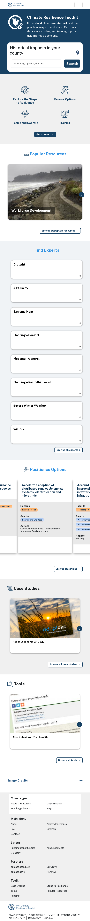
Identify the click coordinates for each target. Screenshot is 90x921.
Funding (15, 895)
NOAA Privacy (16, 914)
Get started (43, 134)
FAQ (13, 829)
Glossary (16, 853)
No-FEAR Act (16, 918)
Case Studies (18, 886)
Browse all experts (67, 450)
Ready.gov (33, 918)
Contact (15, 834)
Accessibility (36, 914)
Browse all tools (67, 760)
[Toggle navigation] (78, 5)
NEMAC (50, 872)
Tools (14, 890)
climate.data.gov (20, 867)
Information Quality (68, 914)
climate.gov (17, 872)
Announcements (55, 848)
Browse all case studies (63, 664)
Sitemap (51, 829)
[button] (81, 194)
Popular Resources (56, 890)
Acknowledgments (56, 824)
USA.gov (51, 867)
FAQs (49, 808)
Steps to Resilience (57, 886)
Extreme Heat (29, 510)
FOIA (50, 914)
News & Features (20, 803)
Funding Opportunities (23, 848)
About (14, 824)
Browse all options (66, 569)
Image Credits (18, 780)
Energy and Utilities (32, 520)
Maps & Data (53, 803)
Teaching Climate (20, 808)
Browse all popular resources (58, 230)
